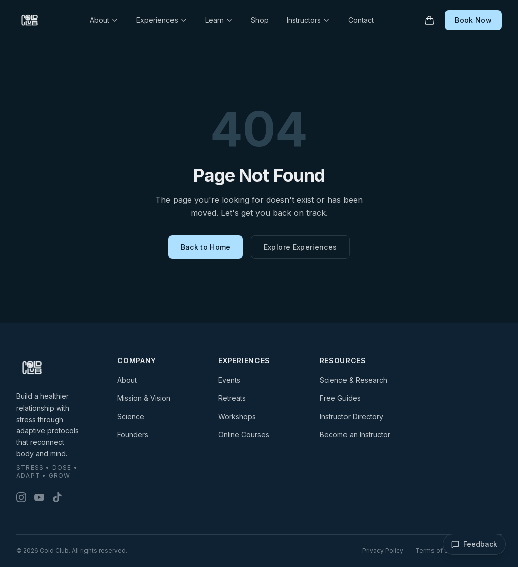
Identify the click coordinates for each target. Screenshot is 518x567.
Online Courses (243, 434)
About (104, 20)
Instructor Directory (351, 416)
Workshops (237, 416)
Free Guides (340, 398)
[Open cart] (429, 20)
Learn (219, 20)
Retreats (232, 398)
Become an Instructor (355, 434)
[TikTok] (57, 497)
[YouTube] (39, 497)
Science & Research (353, 380)
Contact (361, 20)
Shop (260, 20)
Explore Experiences (300, 246)
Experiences (161, 20)
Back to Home (206, 246)
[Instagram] (21, 497)
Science (130, 416)
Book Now (473, 20)
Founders (132, 434)
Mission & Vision (143, 398)
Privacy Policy (382, 550)
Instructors (308, 20)
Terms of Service (441, 550)
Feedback (474, 544)
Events (229, 380)
